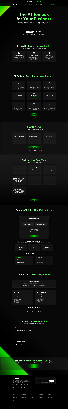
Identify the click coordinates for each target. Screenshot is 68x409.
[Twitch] (27, 387)
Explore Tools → (34, 60)
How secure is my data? (34, 344)
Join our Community (37, 1)
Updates (31, 397)
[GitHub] (19, 385)
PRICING (30, 4)
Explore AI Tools (38, 31)
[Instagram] (19, 387)
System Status (14, 400)
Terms (47, 382)
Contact (13, 399)
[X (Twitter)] (13, 385)
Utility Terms (50, 397)
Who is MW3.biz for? (34, 333)
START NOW (34, 114)
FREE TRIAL (34, 366)
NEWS (37, 4)
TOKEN (34, 4)
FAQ (30, 399)
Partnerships (41, 397)
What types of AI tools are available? (34, 338)
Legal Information (50, 399)
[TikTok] (24, 387)
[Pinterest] (22, 387)
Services (13, 394)
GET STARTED (34, 200)
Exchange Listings (23, 397)
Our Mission (41, 394)
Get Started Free (29, 31)
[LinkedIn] (16, 385)
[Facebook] (16, 387)
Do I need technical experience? (34, 341)
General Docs (41, 399)
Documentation (23, 394)
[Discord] (24, 385)
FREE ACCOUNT (34, 147)
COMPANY (41, 4)
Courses (31, 394)
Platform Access (14, 397)
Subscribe (51, 380)
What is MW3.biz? (34, 327)
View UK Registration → (28, 311)
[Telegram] (22, 385)
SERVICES (26, 4)
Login (52, 4)
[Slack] (13, 387)
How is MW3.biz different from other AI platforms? (34, 330)
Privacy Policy (50, 382)
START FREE (34, 235)
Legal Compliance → (34, 311)
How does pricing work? (34, 335)
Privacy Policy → (40, 311)
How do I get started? (34, 347)
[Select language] (33, 405)
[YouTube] (27, 385)
